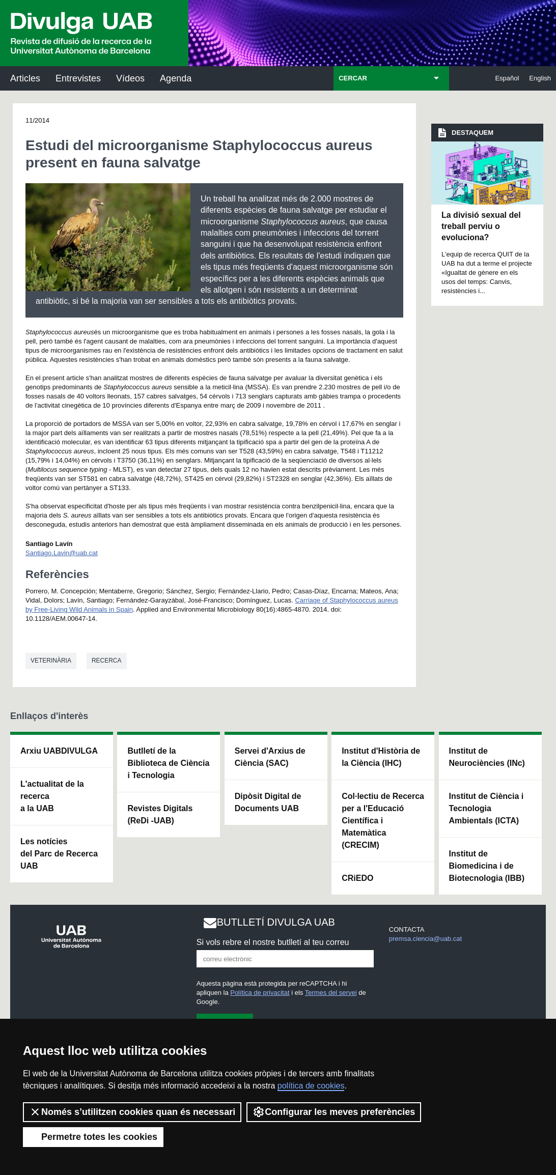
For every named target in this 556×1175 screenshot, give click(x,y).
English (540, 78)
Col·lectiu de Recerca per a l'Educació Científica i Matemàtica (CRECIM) (383, 820)
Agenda (175, 78)
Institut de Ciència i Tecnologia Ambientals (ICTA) (486, 808)
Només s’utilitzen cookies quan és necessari (132, 1112)
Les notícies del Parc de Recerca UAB (59, 853)
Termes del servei (331, 992)
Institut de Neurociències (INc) (487, 757)
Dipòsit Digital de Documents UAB (268, 802)
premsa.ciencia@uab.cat (425, 938)
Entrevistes (78, 78)
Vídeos (130, 78)
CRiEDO (357, 878)
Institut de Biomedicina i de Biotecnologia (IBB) (486, 865)
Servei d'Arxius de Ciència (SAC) (270, 757)
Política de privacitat (259, 992)
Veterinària (51, 660)
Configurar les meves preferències (334, 1112)
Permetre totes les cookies (93, 1137)
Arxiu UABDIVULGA (59, 751)
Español (507, 78)
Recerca (107, 660)
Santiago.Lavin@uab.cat (61, 553)
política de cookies (311, 1085)
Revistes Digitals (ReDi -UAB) (159, 814)
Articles (25, 78)
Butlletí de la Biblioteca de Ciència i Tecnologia (168, 763)
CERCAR (353, 78)
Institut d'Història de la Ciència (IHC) (381, 757)
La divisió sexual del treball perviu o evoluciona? (481, 226)
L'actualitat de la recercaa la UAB (52, 796)
